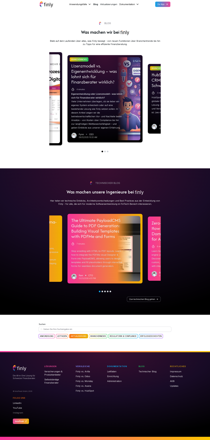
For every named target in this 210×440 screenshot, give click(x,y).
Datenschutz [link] (176, 376)
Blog (95, 4)
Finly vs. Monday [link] (84, 381)
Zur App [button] (162, 4)
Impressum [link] (175, 371)
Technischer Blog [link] (147, 371)
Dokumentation (129, 4)
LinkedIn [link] (17, 403)
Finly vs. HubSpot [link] (85, 390)
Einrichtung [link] (113, 376)
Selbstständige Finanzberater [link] (51, 381)
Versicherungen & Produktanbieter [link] (53, 373)
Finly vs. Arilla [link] (83, 371)
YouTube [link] (17, 408)
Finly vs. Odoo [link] (83, 376)
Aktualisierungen (108, 4)
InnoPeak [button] (21, 421)
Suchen (42, 324)
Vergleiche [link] (83, 366)
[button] (105, 98)
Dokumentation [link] (117, 366)
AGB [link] (172, 381)
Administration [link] (114, 381)
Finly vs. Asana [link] (83, 386)
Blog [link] (142, 366)
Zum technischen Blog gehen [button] (143, 299)
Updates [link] (174, 386)
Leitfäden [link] (111, 371)
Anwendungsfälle (80, 4)
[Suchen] (106, 329)
